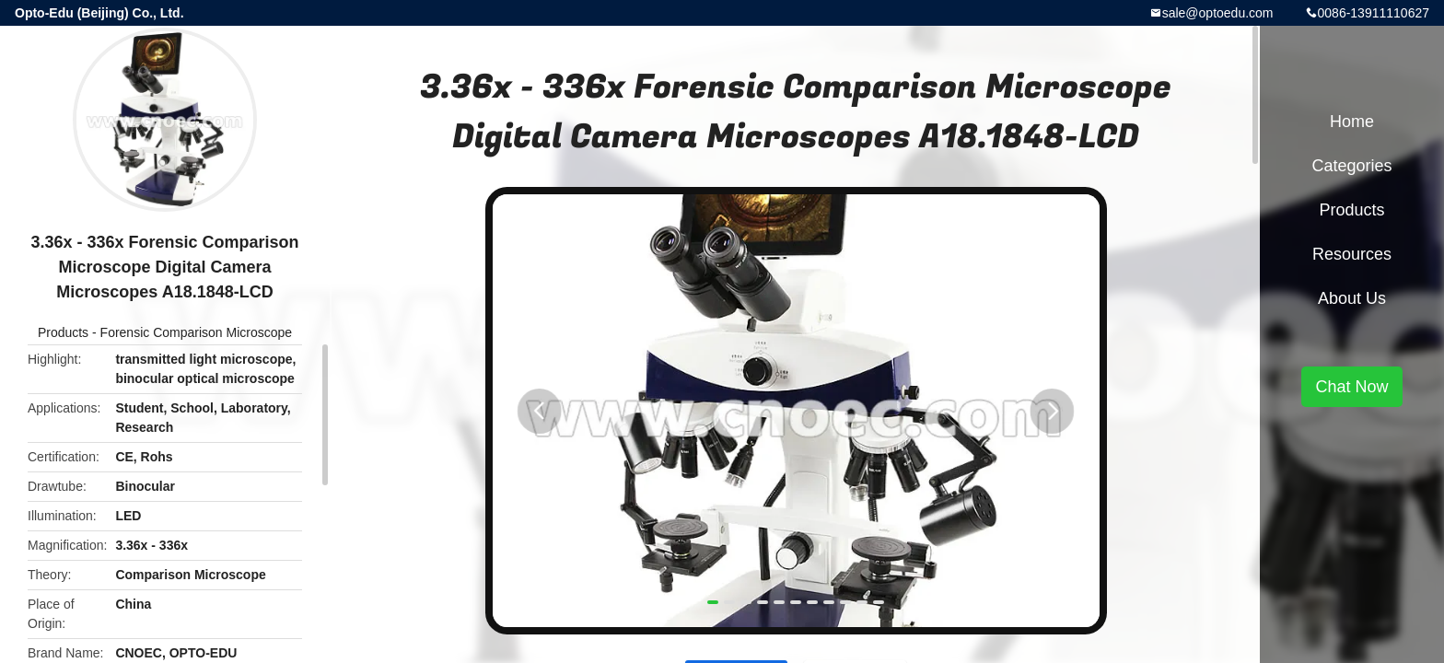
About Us (1352, 298)
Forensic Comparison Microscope (196, 332)
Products (63, 332)
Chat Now (1351, 387)
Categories (1351, 166)
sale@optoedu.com (1218, 13)
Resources (1352, 254)
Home (1352, 121)
